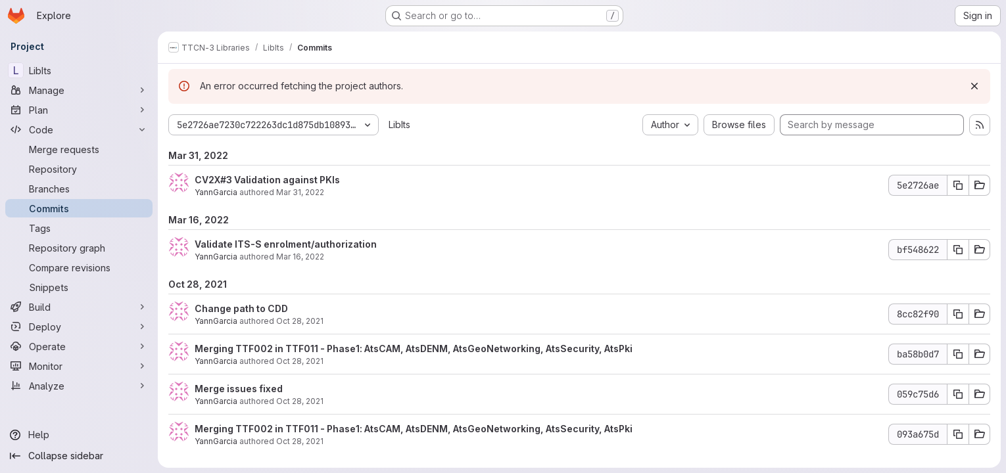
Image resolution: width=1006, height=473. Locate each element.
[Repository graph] (79, 247)
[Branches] (79, 188)
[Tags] (79, 228)
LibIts (399, 124)
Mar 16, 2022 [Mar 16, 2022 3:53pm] (300, 256)
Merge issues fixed (239, 388)
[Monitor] (79, 366)
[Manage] (79, 90)
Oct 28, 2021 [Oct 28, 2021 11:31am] (299, 321)
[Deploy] (79, 326)
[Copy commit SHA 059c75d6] (958, 394)
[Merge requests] (79, 149)
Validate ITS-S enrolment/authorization (286, 244)
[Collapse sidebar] (79, 456)
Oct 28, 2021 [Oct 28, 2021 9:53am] (299, 361)
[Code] (79, 129)
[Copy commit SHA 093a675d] (958, 434)
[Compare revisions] (79, 267)
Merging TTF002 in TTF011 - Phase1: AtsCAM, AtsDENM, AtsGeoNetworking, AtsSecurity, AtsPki (414, 348)
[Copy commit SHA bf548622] (958, 249)
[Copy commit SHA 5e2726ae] (958, 185)
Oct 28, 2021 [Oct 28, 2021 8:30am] (299, 401)
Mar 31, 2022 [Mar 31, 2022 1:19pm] (300, 192)
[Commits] (79, 208)
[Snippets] (79, 287)
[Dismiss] (974, 86)
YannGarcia (216, 192)
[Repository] (79, 169)
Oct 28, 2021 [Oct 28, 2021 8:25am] (299, 441)
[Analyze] (79, 385)
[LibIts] (79, 70)
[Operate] (79, 346)
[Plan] (79, 110)
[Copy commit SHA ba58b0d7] (958, 354)
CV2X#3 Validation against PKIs (267, 179)
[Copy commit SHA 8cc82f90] (958, 314)
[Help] (79, 435)
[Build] (79, 307)
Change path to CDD (241, 308)
